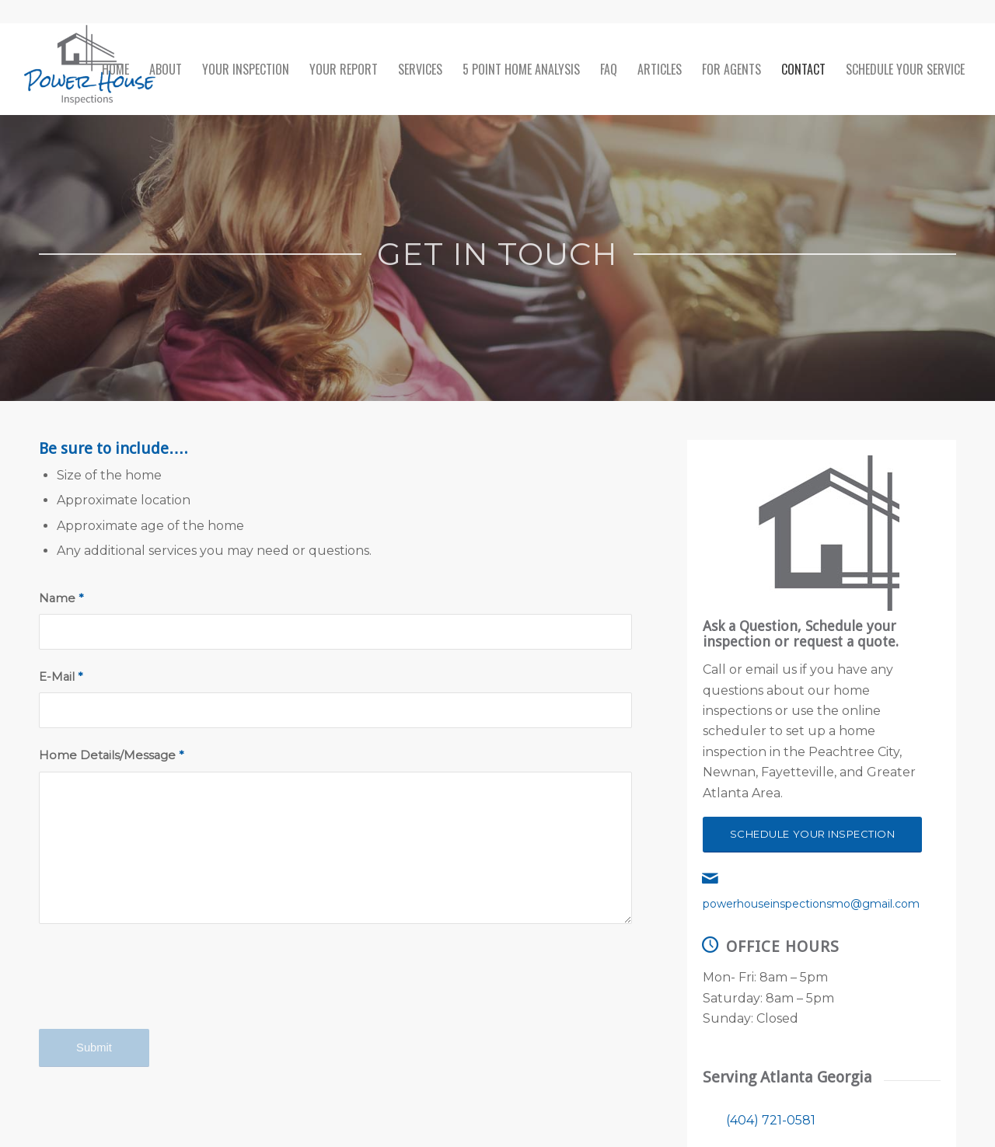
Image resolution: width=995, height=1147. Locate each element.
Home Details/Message (111, 755)
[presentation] (157, 990)
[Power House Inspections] (89, 69)
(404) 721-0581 (770, 1120)
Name (61, 598)
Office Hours (783, 946)
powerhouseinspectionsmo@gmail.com (811, 904)
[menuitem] (115, 69)
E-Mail (60, 677)
